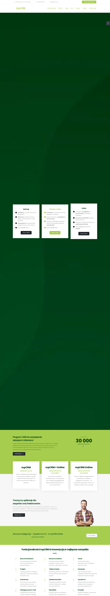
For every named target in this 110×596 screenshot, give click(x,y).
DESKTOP (60, 8)
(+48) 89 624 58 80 (39, 2)
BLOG (72, 8)
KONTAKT (78, 8)
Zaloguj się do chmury (89, 2)
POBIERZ (85, 8)
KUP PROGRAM (92, 8)
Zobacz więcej (26, 232)
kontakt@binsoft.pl (53, 2)
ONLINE (66, 8)
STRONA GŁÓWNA (51, 8)
